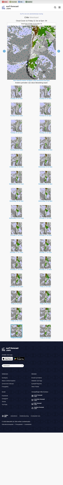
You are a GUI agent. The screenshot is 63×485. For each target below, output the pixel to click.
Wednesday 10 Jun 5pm (16, 253)
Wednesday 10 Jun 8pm (45, 253)
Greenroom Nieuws (8, 436)
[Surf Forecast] (10, 7)
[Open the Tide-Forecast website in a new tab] (21, 2)
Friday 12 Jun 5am (16, 356)
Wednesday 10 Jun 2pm (45, 236)
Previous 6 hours (4, 103)
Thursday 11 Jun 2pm (45, 305)
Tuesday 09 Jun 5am (16, 151)
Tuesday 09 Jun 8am (45, 151)
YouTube (4, 457)
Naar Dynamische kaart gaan (41, 133)
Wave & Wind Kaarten (8, 433)
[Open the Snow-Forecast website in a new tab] (5, 2)
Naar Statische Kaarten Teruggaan (22, 133)
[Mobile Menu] (59, 7)
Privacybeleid (19, 477)
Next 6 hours (58, 103)
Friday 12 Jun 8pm (45, 390)
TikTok (4, 454)
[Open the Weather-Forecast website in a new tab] (29, 2)
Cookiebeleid (27, 477)
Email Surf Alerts (37, 430)
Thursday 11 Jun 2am (45, 270)
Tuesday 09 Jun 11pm (16, 202)
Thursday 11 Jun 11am (16, 305)
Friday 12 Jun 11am (16, 373)
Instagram (5, 451)
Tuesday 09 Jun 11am (16, 168)
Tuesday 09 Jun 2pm (45, 168)
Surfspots (5, 430)
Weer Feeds (35, 439)
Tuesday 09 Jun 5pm (16, 185)
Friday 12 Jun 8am (45, 356)
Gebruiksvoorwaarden (8, 477)
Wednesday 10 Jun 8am (45, 219)
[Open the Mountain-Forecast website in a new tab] (13, 2)
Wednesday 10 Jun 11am (16, 236)
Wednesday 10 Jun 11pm (16, 270)
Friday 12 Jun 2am (45, 339)
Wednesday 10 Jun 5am (16, 219)
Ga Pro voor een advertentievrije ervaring (31, 66)
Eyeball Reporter (37, 436)
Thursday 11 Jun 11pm (16, 339)
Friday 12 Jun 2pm (45, 373)
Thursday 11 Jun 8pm (45, 322)
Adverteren (14, 468)
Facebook (5, 448)
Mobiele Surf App (37, 433)
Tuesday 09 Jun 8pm (45, 185)
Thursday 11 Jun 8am (45, 288)
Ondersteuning (24, 468)
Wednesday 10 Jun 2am (45, 202)
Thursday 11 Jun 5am (16, 288)
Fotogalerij (5, 439)
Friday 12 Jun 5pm (16, 390)
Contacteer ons (35, 468)
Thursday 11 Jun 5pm (16, 322)
